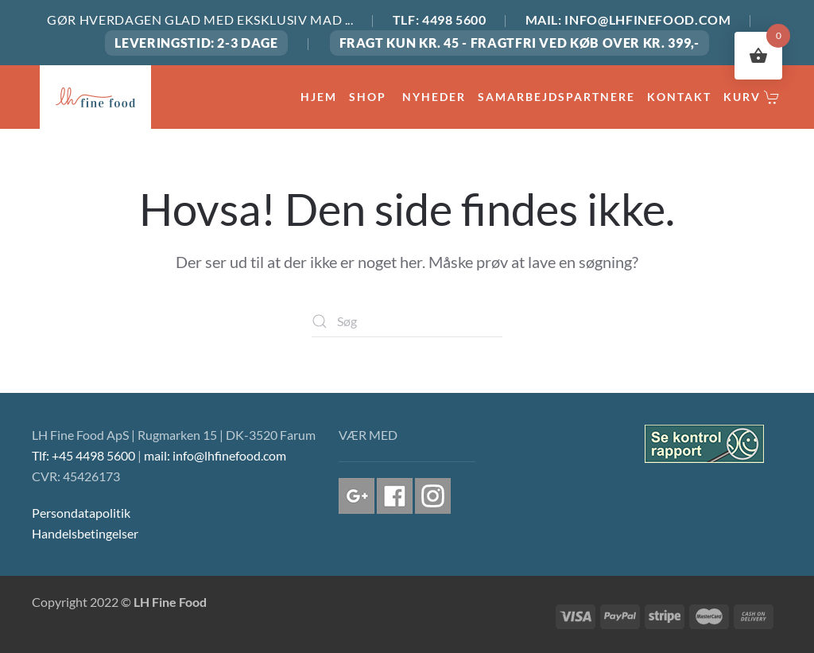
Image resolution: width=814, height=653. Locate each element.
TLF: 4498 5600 (439, 19)
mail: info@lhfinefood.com (215, 455)
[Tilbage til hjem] (95, 97)
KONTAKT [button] (679, 96)
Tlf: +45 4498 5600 (83, 455)
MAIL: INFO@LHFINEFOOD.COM (628, 19)
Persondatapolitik (81, 512)
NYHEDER (434, 96)
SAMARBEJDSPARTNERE (556, 96)
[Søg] (407, 321)
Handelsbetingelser (85, 533)
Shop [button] (369, 96)
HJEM (318, 96)
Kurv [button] (751, 97)
